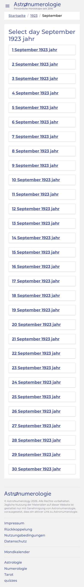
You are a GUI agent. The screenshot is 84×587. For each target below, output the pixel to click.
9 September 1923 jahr (35, 165)
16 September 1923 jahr (36, 266)
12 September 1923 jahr (35, 208)
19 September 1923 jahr (36, 310)
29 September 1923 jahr (36, 454)
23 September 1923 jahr (36, 367)
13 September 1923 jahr (35, 223)
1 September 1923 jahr (34, 49)
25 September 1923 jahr (36, 396)
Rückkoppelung (18, 529)
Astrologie (13, 562)
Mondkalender (17, 552)
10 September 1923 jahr (36, 179)
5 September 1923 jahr (35, 107)
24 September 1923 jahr (36, 382)
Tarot (8, 575)
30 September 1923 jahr (36, 469)
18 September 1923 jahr (36, 295)
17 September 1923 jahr (36, 281)
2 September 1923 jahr (35, 64)
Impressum (14, 523)
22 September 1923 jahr (36, 353)
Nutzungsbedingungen (24, 535)
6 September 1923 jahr (35, 122)
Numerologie (15, 569)
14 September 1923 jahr (36, 237)
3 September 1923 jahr (35, 78)
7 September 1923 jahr (35, 136)
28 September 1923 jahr (36, 440)
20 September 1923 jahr (36, 324)
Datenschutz (15, 541)
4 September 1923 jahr (35, 93)
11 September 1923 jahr (35, 194)
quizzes (10, 580)
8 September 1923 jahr (35, 151)
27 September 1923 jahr (36, 425)
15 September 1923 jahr (35, 252)
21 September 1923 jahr (35, 339)
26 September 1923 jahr (36, 411)
